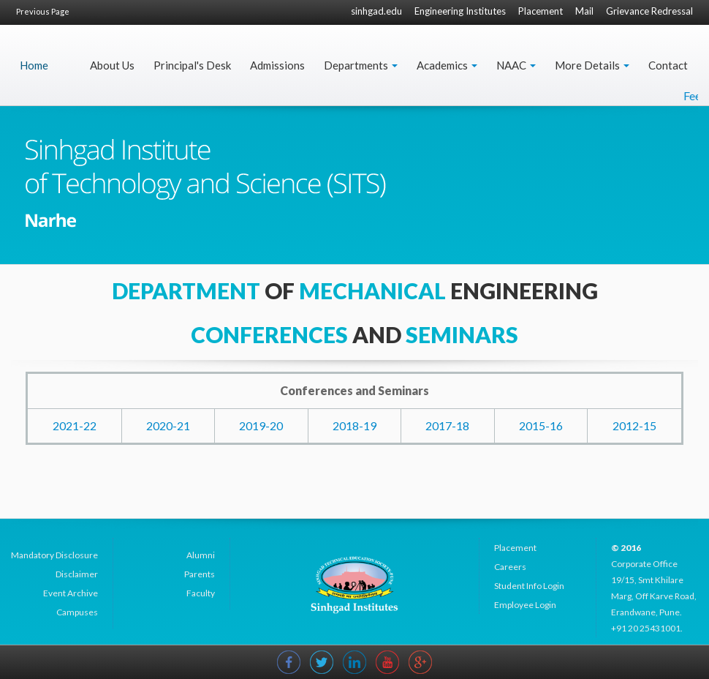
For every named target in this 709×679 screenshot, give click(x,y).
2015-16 (541, 425)
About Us (112, 65)
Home (34, 65)
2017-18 (447, 425)
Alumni (200, 554)
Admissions (277, 65)
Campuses (77, 612)
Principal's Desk (192, 65)
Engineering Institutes (460, 11)
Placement (540, 11)
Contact (668, 65)
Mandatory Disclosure (54, 554)
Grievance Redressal (649, 11)
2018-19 (354, 425)
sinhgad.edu (376, 11)
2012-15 (634, 425)
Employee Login (525, 604)
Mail (584, 11)
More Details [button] (592, 65)
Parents (199, 574)
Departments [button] (361, 65)
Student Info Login (529, 585)
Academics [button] (447, 65)
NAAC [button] (516, 65)
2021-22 (74, 425)
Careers (510, 566)
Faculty (200, 593)
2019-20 (261, 425)
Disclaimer (77, 574)
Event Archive (70, 593)
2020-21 (168, 425)
